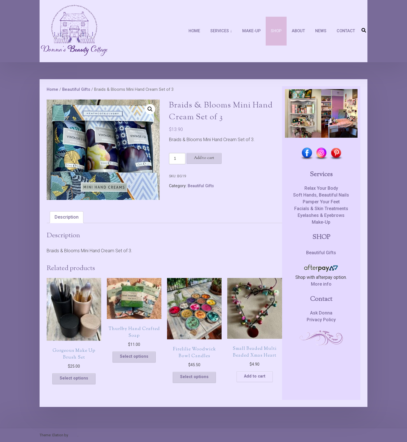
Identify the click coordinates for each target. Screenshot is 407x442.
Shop (276, 31)
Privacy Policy (321, 319)
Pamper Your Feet (321, 201)
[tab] (66, 217)
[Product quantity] (177, 158)
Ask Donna (321, 313)
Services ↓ (221, 31)
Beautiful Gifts (76, 89)
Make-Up (251, 31)
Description (67, 217)
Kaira (73, 435)
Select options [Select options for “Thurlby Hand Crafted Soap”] (134, 356)
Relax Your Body (321, 188)
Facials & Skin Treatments (321, 208)
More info (321, 284)
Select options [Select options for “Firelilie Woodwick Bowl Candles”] (194, 376)
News (320, 31)
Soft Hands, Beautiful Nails (321, 195)
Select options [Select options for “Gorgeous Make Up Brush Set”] (74, 378)
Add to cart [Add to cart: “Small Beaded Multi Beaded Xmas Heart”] (254, 376)
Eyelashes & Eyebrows (321, 215)
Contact (346, 31)
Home (194, 31)
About (298, 31)
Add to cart (204, 158)
